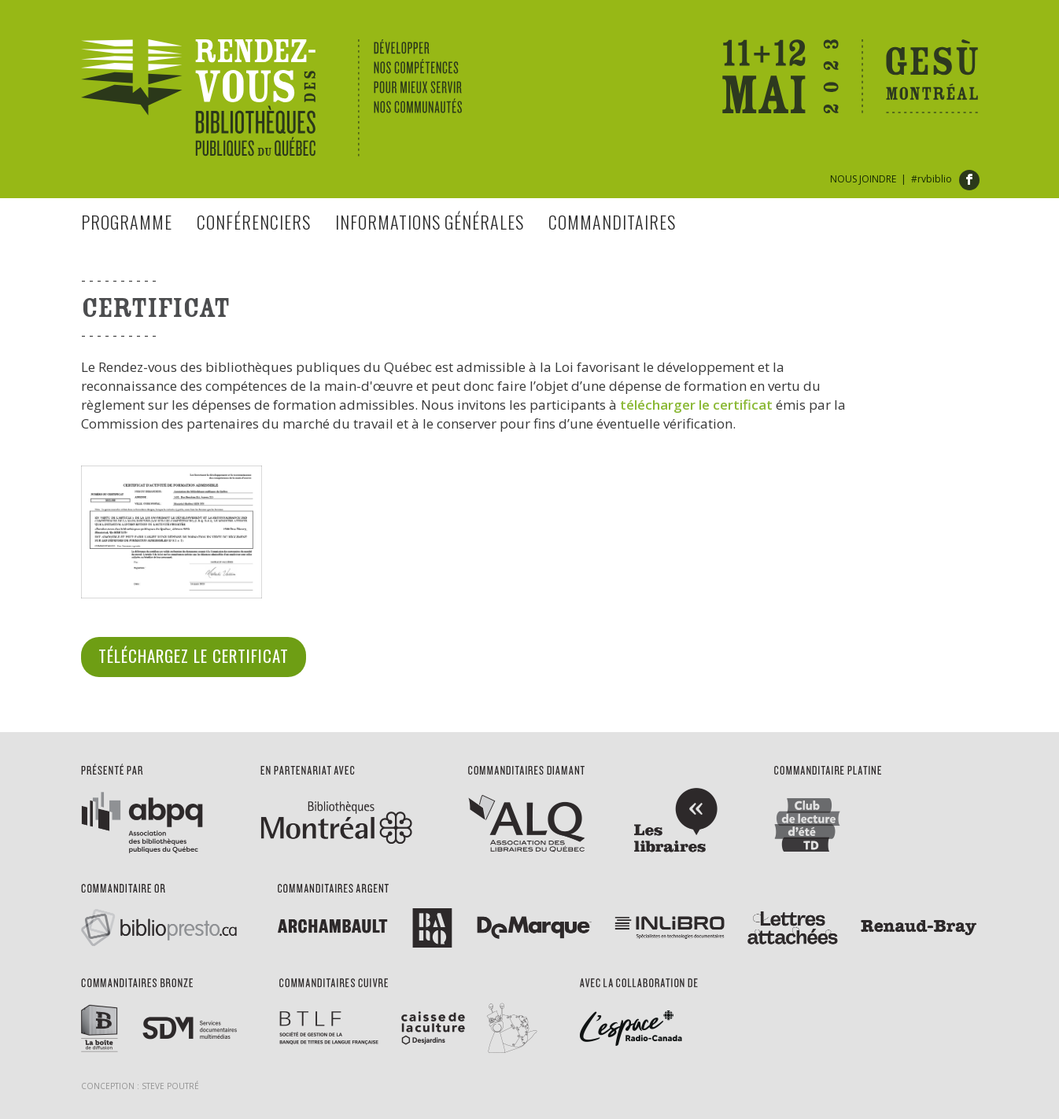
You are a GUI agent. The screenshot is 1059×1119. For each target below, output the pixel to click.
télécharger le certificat (696, 405)
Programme (126, 222)
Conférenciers (254, 222)
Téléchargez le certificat (193, 655)
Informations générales (429, 222)
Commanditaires (612, 222)
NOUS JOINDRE (863, 179)
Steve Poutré (170, 1085)
